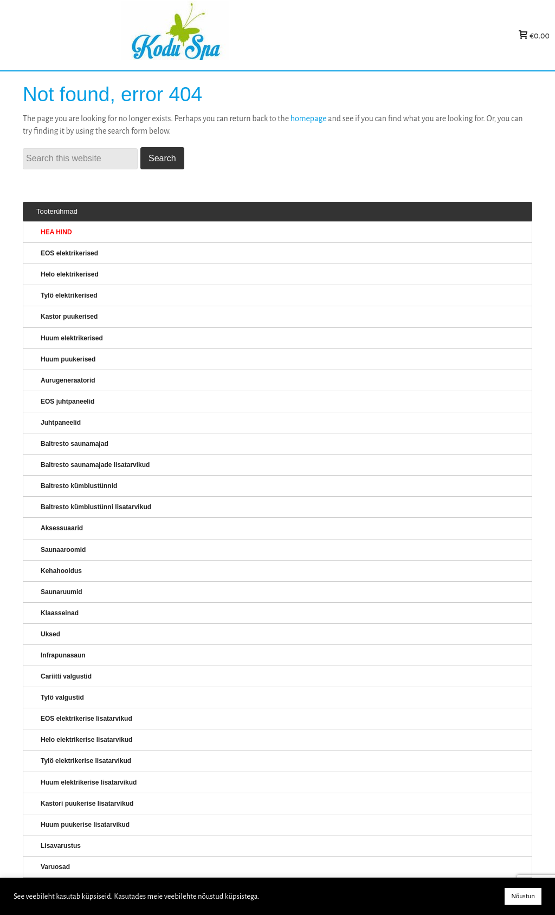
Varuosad (55, 867)
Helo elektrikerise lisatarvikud (86, 739)
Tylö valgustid (62, 697)
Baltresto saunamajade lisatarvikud (95, 465)
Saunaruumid (61, 592)
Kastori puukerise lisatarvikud (87, 803)
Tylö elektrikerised (69, 295)
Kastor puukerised (69, 316)
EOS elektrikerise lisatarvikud (86, 718)
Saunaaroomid (63, 550)
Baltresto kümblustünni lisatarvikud (96, 507)
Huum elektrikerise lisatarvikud (89, 782)
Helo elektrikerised (70, 274)
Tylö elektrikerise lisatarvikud (86, 761)
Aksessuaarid (62, 528)
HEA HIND (56, 232)
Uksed (50, 634)
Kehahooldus (61, 571)
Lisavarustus (61, 846)
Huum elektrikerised (72, 338)
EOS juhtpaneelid (67, 401)
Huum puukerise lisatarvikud (85, 824)
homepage (309, 118)
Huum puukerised (68, 359)
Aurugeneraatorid (68, 380)
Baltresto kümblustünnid (79, 486)
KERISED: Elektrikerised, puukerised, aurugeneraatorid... (243, 35)
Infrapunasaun (63, 655)
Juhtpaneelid (61, 422)
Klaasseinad (60, 613)
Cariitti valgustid (66, 676)
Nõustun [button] (523, 896)
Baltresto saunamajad (74, 443)
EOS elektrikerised (69, 253)
